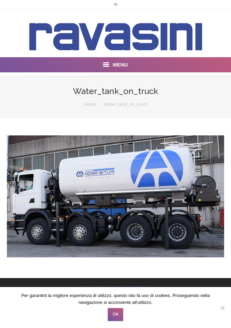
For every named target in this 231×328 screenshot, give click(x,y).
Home (90, 104)
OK (116, 314)
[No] (222, 307)
